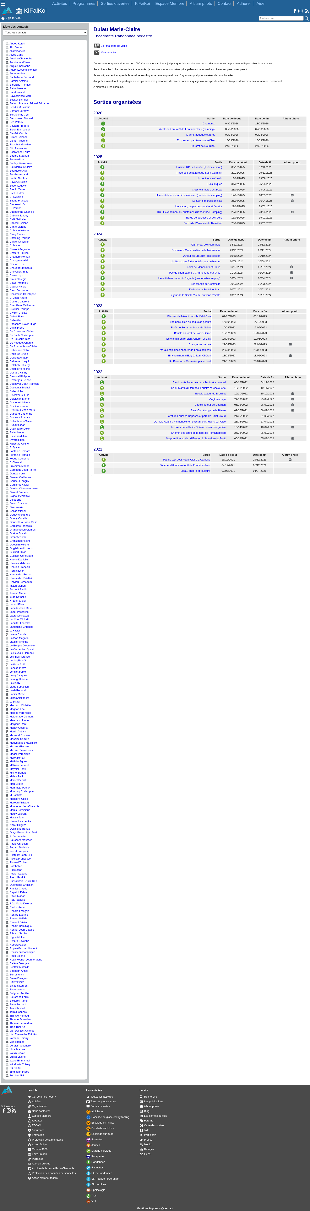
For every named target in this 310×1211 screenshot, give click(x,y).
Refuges (147, 1149)
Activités (59, 3)
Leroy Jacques (16, 675)
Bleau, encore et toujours (195, 470)
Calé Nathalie (15, 219)
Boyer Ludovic (16, 185)
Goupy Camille (16, 518)
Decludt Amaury (16, 357)
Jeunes (93, 1145)
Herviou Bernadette (19, 581)
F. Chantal (13, 462)
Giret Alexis (14, 507)
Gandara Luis (15, 473)
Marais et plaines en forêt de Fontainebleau (185, 349)
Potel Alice (13, 866)
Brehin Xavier (15, 189)
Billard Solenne (16, 137)
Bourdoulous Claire (18, 166)
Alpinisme (94, 1111)
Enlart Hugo (14, 432)
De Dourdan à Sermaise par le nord (190, 361)
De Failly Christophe (19, 335)
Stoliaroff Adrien (16, 1000)
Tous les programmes (101, 1101)
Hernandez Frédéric (19, 578)
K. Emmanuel (15, 600)
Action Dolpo (37, 1144)
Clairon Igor (14, 275)
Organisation (37, 1106)
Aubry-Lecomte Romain (21, 69)
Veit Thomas (14, 1041)
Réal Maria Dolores (18, 903)
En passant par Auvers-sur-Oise (195, 140)
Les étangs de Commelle (205, 283)
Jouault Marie (15, 593)
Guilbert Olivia (15, 552)
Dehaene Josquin (17, 361)
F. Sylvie (12, 447)
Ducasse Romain (17, 417)
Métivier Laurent (17, 765)
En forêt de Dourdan (202, 145)
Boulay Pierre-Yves (18, 163)
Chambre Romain (18, 256)
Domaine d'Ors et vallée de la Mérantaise (196, 250)
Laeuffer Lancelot (17, 623)
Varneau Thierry (16, 1038)
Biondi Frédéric (16, 140)
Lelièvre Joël (15, 664)
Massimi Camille (17, 739)
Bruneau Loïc (15, 204)
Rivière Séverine (17, 940)
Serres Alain (14, 974)
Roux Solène (15, 955)
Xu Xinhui (13, 1068)
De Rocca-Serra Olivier (21, 346)
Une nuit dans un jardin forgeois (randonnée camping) (188, 278)
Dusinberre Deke (17, 428)
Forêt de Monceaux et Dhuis (203, 267)
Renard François (17, 911)
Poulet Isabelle (16, 873)
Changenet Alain (17, 260)
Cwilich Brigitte (16, 312)
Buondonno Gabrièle (19, 211)
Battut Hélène (15, 88)
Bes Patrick (14, 122)
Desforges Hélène (18, 380)
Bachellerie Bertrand (19, 77)
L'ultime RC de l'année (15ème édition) (199, 167)
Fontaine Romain (17, 454)
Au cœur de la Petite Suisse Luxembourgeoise (198, 427)
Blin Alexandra (16, 148)
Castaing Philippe (17, 237)
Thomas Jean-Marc (19, 1023)
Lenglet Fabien (16, 671)
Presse (146, 1139)
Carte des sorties (152, 1125)
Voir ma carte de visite (110, 45)
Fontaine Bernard (17, 451)
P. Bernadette (15, 836)
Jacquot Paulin (16, 589)
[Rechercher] (281, 18)
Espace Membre (169, 3)
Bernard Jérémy (17, 110)
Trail (91, 1195)
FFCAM (34, 1125)
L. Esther (12, 701)
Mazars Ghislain (17, 746)
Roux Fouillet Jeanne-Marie (23, 959)
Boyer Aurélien (16, 181)
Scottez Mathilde (17, 967)
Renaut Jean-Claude (19, 929)
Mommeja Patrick (17, 787)
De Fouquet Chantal (19, 342)
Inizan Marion (15, 585)
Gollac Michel (15, 510)
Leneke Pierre (15, 667)
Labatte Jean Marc (18, 608)
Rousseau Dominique (20, 952)
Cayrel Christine (17, 241)
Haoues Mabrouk (17, 563)
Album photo (201, 3)
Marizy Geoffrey (16, 727)
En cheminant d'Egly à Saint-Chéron (189, 355)
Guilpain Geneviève (19, 555)
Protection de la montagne (45, 1139)
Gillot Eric (13, 499)
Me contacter (105, 52)
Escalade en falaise (100, 1122)
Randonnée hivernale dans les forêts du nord (199, 382)
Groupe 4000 (38, 1149)
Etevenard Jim (16, 436)
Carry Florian (15, 234)
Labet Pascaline (17, 611)
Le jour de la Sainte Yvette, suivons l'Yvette (195, 295)
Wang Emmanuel (17, 1060)
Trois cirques (214, 183)
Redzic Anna (15, 907)
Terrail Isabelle (16, 1011)
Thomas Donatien (18, 1019)
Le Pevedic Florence (19, 653)
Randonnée (95, 1161)
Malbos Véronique (18, 712)
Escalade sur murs (100, 1133)
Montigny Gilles (16, 798)
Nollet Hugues (15, 825)
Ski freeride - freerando (102, 1178)
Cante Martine (15, 226)
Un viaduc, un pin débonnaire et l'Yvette (198, 206)
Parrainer (35, 1158)
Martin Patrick (15, 731)
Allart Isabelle (15, 51)
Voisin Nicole (15, 1053)
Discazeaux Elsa (17, 395)
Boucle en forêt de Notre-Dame (192, 333)
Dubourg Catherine (18, 413)
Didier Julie (14, 391)
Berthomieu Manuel (19, 118)
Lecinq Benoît (15, 660)
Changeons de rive (200, 344)
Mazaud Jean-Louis (19, 750)
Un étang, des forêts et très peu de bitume (195, 261)
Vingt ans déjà (217, 399)
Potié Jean (13, 869)
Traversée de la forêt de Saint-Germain (199, 172)
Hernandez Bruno (18, 574)
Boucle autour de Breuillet (210, 393)
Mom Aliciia (14, 783)
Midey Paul (14, 776)
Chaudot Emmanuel (19, 267)
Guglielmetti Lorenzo (19, 548)
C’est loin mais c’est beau (207, 189)
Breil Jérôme (15, 193)
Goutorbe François (18, 525)
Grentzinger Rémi (18, 540)
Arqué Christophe (17, 66)
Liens (145, 1154)
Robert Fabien (16, 944)
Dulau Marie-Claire (18, 421)
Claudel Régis (15, 279)
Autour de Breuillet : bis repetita (201, 255)
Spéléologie (95, 1189)
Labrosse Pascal (17, 615)
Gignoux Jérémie (17, 495)
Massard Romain (17, 735)
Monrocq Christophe (19, 791)
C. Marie (12, 245)
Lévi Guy (12, 682)
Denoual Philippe (17, 376)
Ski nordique (96, 1184)
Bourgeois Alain (16, 170)
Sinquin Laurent (16, 985)
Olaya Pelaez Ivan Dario (21, 832)
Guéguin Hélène (17, 544)
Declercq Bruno (16, 353)
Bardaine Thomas (18, 84)
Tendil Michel (15, 1008)
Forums (146, 1120)
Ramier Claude (16, 888)
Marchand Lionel (17, 720)
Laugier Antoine (16, 641)
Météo (145, 1144)
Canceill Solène (16, 223)
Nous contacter (39, 1111)
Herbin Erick (14, 570)
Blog (144, 1111)
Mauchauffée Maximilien (21, 742)
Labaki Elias (14, 604)
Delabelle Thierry (17, 365)
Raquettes (95, 1167)
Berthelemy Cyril (17, 114)
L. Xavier (12, 630)
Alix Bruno (13, 47)
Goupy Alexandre (17, 514)
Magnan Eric (15, 709)
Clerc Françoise (16, 290)
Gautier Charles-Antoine (21, 488)
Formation (36, 1134)
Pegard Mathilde (17, 847)
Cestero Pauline (17, 252)
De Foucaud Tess (17, 338)
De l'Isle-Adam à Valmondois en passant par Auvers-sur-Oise (189, 421)
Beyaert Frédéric (17, 125)
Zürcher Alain (15, 1075)
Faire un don (37, 1154)
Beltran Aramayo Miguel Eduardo (27, 103)
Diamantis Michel (17, 387)
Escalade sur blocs (100, 1128)
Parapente (95, 1156)
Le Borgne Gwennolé (20, 645)
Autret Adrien (15, 73)
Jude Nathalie (15, 596)
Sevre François (16, 978)
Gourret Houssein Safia (21, 522)
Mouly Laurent (16, 813)
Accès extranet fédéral (43, 1177)
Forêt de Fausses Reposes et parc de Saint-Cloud (196, 416)
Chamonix (209, 123)
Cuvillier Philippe (17, 309)
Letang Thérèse (16, 679)
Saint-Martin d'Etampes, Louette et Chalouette (198, 387)
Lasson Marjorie (17, 638)
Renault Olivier (16, 922)
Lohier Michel (15, 694)
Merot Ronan (15, 757)
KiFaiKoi (142, 3)
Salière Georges (17, 963)
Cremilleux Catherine (19, 305)
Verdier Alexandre (18, 1045)
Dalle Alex (13, 320)
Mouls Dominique (17, 810)
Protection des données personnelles (52, 1173)
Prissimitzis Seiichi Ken (21, 881)
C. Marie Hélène (17, 230)
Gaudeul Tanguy (17, 481)
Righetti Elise (15, 937)
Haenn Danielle (16, 559)
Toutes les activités (99, 1096)
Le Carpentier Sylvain (20, 649)
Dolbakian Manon (17, 398)
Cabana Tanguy (16, 215)
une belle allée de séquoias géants (190, 321)
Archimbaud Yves (17, 62)
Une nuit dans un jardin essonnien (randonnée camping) (189, 195)
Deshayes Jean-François (22, 383)
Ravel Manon (15, 896)
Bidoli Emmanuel (17, 129)
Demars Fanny (16, 372)
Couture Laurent (17, 301)
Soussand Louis (17, 997)
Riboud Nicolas (16, 933)
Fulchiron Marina (17, 466)
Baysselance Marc (18, 95)
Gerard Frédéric (16, 492)
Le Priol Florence (17, 656)
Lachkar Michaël (17, 619)
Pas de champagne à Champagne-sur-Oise (194, 272)
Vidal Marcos (15, 1049)
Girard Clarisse (16, 503)
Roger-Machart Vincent (21, 948)
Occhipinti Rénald (18, 828)
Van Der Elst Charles (19, 1030)
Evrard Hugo (15, 439)
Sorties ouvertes (115, 3)
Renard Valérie (16, 918)
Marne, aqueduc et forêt (200, 134)
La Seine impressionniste (207, 200)
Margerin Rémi (16, 724)
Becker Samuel (16, 99)
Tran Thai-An (15, 1026)
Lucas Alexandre (17, 697)
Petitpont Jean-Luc (18, 854)
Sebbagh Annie (16, 970)
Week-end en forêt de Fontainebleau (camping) (186, 129)
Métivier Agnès (16, 761)
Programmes (83, 3)
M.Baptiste (13, 795)
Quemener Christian (19, 884)
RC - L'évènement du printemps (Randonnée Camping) (189, 212)
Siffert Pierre (14, 982)
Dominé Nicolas (16, 406)
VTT (91, 1201)
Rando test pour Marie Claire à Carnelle (186, 459)
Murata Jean (15, 817)
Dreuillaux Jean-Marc (20, 409)
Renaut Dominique (18, 925)
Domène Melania (17, 402)
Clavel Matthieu (16, 282)
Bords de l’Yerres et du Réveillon (203, 223)
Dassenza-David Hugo (20, 323)
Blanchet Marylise (18, 144)
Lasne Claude (15, 634)
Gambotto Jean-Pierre (20, 469)
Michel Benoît (15, 772)
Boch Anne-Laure (17, 152)
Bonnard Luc (15, 159)
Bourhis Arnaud (16, 174)
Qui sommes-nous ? (42, 1096)
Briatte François (16, 200)
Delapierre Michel (17, 368)
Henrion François (17, 567)
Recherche (148, 1096)
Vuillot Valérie (15, 1056)
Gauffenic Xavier (17, 484)
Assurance (36, 1130)
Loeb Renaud (15, 690)
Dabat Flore (14, 316)
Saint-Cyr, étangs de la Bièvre (208, 410)
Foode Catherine (17, 458)
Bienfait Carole (16, 133)
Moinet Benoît (15, 780)
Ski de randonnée (99, 1173)
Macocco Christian (18, 705)
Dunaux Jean (15, 424)
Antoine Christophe (18, 58)
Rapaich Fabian (16, 892)
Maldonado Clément (19, 716)
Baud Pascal (15, 92)
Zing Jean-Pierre (17, 1071)
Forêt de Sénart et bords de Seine (191, 327)
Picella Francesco (18, 858)
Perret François (16, 851)
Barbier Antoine (16, 80)
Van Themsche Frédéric (21, 1034)
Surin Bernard (15, 1004)
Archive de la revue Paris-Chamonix (51, 1168)
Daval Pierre (14, 327)
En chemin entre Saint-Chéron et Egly (188, 338)
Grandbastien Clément (20, 529)
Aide (260, 3)
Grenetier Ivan (16, 537)
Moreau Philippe (17, 802)
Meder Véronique (17, 753)
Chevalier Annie (16, 271)
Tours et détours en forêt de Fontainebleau (185, 465)
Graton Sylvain (16, 533)
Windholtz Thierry (17, 1064)
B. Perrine (13, 208)
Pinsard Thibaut (16, 862)
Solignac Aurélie (17, 993)
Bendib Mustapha (17, 107)
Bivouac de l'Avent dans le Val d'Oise (189, 316)
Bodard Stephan (17, 155)
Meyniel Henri (15, 768)
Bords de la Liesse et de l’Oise (204, 217)
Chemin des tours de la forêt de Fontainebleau (198, 432)
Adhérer (244, 3)
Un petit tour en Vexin (209, 178)
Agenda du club (39, 1163)
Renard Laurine (16, 914)
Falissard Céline (17, 443)
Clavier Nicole (15, 286)
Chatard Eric (15, 264)
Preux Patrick (15, 877)
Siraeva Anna (15, 989)
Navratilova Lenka (18, 821)
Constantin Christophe (20, 294)
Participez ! (148, 1134)
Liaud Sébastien (17, 686)
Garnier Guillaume (18, 477)
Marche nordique (99, 1150)
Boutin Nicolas (16, 178)
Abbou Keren (15, 43)
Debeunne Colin (17, 350)
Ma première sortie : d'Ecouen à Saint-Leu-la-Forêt (196, 438)
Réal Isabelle (15, 899)
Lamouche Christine (19, 626)
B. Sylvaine (14, 196)
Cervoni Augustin (17, 249)
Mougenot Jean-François (22, 806)
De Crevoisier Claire (19, 331)
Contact (224, 3)
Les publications (151, 1101)
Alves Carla (14, 54)
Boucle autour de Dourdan (210, 404)
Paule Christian (16, 843)
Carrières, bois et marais (205, 244)
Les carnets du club (153, 1115)
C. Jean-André (16, 297)
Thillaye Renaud (17, 1015)
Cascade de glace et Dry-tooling (107, 1117)
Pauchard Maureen (18, 839)
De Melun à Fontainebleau (204, 289)
